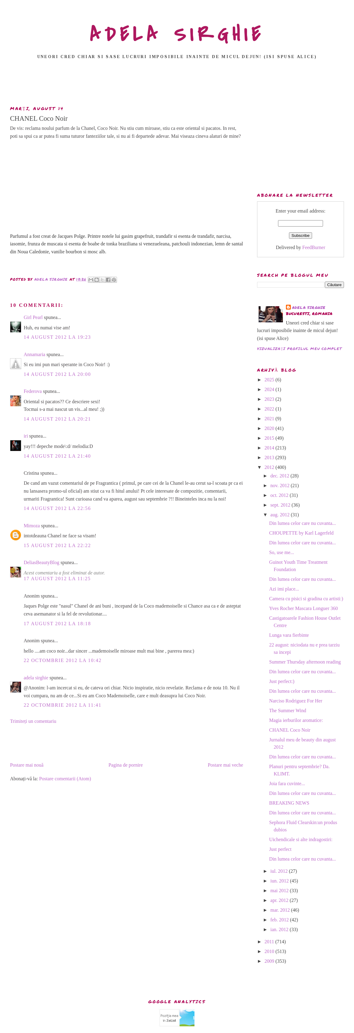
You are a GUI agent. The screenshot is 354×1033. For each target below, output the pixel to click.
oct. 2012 (280, 495)
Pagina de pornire (125, 765)
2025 (270, 379)
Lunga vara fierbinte (289, 635)
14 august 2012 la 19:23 (57, 337)
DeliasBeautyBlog (41, 562)
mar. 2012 (280, 910)
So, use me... (281, 552)
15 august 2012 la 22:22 (57, 545)
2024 (270, 389)
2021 (270, 418)
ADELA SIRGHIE (177, 34)
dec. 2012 (280, 475)
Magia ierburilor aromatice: (296, 720)
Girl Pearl (33, 317)
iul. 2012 (279, 871)
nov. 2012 (280, 485)
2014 (270, 447)
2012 (270, 467)
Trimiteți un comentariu (33, 721)
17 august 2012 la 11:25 (57, 578)
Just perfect (280, 849)
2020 (270, 428)
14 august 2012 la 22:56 (57, 508)
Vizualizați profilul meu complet (299, 348)
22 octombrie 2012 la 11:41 (62, 705)
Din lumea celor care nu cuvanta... (302, 523)
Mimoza (32, 525)
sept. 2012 (281, 505)
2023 (270, 399)
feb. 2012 (280, 919)
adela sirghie (36, 677)
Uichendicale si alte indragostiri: (300, 839)
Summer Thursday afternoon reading (305, 661)
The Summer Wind (287, 710)
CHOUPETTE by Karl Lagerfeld (301, 533)
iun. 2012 (280, 880)
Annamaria (34, 354)
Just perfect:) (281, 681)
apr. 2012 (280, 900)
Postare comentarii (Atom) (65, 778)
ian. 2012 (280, 929)
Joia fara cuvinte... (287, 783)
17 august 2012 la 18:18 (57, 623)
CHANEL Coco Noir (289, 730)
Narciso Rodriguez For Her (295, 700)
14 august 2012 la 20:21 (57, 418)
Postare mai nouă (26, 765)
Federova (33, 391)
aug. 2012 (280, 514)
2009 (270, 961)
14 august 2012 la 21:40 (57, 456)
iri (26, 436)
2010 (270, 951)
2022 (270, 408)
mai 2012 (280, 890)
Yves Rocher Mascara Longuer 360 (303, 608)
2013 (270, 457)
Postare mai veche (225, 765)
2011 (270, 941)
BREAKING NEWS (289, 803)
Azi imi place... (284, 588)
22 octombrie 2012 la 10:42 (62, 660)
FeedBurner (313, 247)
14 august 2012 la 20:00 (57, 374)
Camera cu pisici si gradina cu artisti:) (306, 598)
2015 (270, 438)
